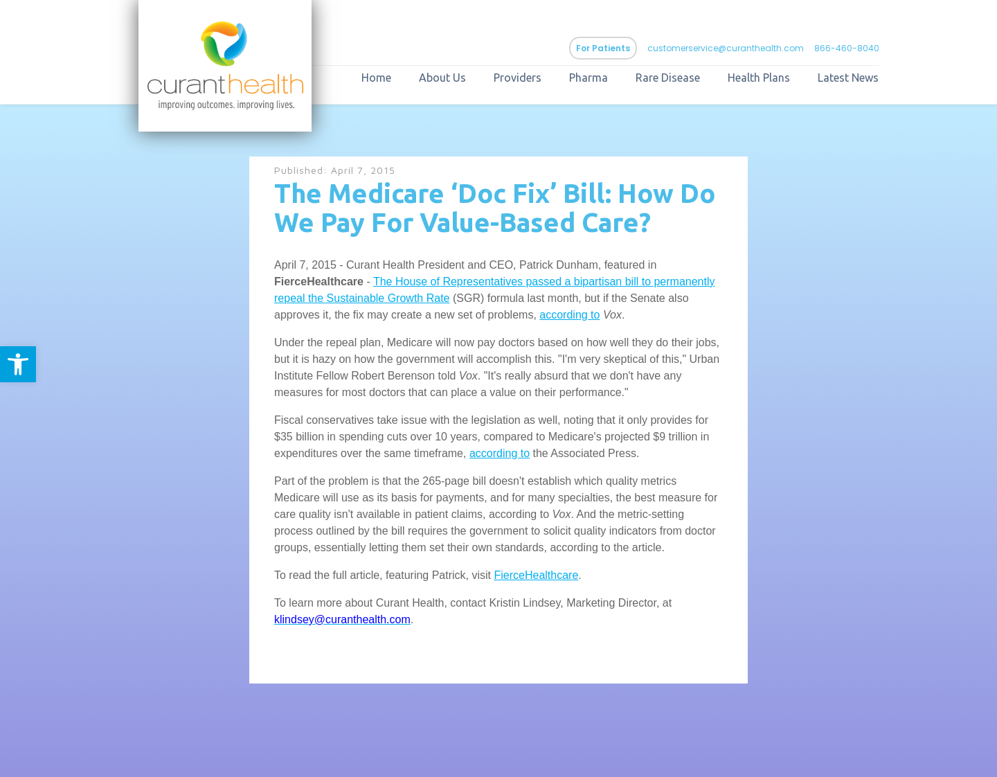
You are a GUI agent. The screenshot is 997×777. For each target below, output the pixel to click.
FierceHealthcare (536, 575)
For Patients (603, 48)
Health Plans (759, 77)
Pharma (588, 77)
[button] (18, 364)
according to (569, 315)
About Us (442, 77)
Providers (517, 77)
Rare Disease (668, 77)
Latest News (848, 77)
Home (376, 77)
